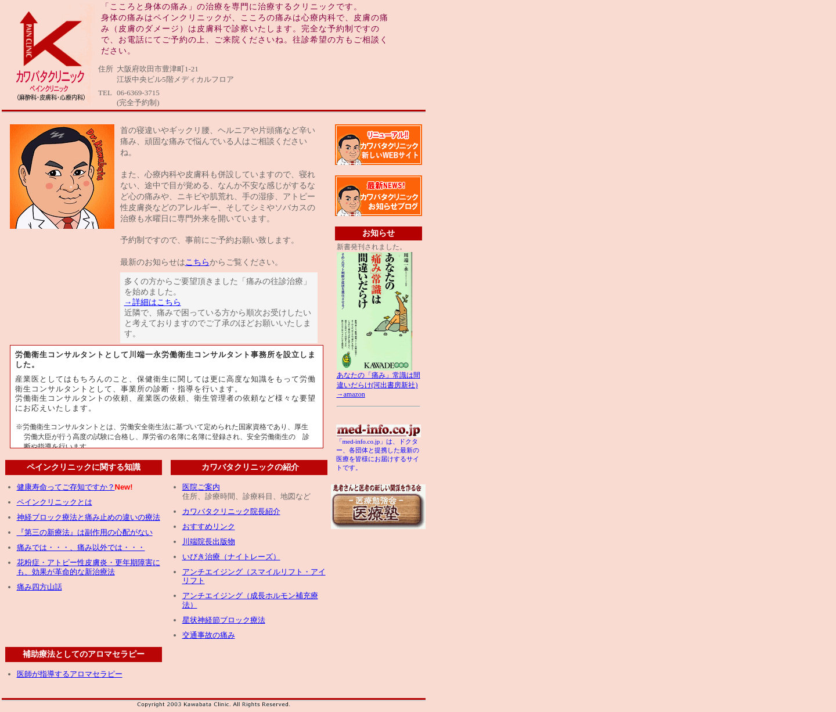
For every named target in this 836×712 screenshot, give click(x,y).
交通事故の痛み (208, 635)
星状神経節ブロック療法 (223, 620)
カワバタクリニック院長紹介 (231, 511)
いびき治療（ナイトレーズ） (231, 556)
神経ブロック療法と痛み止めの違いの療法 (88, 517)
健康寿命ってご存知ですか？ (66, 487)
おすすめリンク (208, 526)
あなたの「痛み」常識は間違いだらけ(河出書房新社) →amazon (378, 381)
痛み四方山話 (39, 586)
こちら (197, 262)
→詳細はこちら (152, 302)
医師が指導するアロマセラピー (69, 674)
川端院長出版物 (208, 541)
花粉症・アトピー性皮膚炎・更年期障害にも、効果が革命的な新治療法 (88, 567)
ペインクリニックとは (54, 502)
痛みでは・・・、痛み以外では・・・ (81, 547)
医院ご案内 (201, 487)
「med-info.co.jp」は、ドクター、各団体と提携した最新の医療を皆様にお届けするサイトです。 (378, 451)
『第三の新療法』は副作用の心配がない (85, 532)
